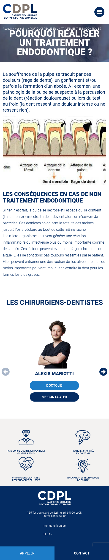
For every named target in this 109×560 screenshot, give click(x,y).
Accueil (7, 28)
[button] (103, 372)
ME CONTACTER (54, 397)
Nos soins (20, 28)
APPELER (27, 553)
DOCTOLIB (54, 385)
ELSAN (48, 534)
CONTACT (82, 553)
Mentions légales (55, 525)
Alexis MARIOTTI (54, 373)
